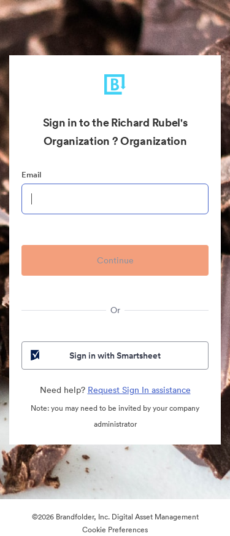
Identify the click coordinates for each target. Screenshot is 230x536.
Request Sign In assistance (139, 389)
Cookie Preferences (115, 529)
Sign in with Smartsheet (94, 355)
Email (31, 174)
